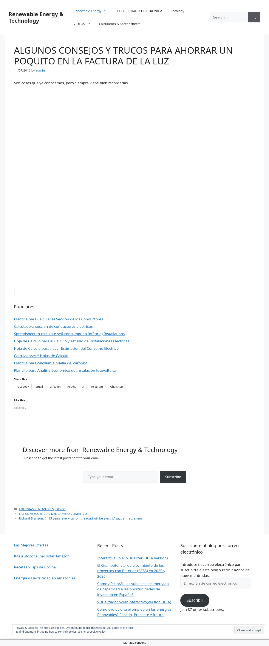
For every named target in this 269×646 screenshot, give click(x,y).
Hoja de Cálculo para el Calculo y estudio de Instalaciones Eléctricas (71, 341)
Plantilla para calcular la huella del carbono (50, 362)
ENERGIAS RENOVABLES (36, 509)
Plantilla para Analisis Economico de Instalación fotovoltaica (65, 370)
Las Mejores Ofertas (31, 545)
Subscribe (173, 476)
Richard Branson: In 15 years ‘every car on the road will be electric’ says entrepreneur (80, 518)
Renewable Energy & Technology (36, 17)
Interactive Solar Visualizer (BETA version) (132, 557)
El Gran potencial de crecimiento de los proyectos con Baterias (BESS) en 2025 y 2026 (131, 571)
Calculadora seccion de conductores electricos (53, 326)
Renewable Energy (92, 10)
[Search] (254, 17)
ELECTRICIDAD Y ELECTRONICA (138, 11)
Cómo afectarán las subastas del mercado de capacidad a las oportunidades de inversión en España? (133, 589)
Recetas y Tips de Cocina (35, 567)
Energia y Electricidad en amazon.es (44, 578)
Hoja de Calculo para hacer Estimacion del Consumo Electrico (66, 348)
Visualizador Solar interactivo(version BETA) (134, 601)
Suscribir (195, 600)
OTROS (60, 509)
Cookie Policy (97, 632)
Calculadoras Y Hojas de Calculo (41, 355)
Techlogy (177, 11)
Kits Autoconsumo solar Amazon (42, 556)
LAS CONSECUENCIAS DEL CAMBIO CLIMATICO (53, 514)
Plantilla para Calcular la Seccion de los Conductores (58, 319)
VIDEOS (84, 23)
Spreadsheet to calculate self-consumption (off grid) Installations (69, 333)
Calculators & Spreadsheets (120, 24)
